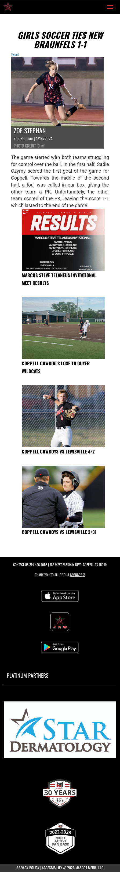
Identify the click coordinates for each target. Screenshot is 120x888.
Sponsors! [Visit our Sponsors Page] (77, 574)
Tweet (15, 54)
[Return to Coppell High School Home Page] (8, 7)
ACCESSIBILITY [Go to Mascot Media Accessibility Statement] (52, 867)
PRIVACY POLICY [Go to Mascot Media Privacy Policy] (28, 867)
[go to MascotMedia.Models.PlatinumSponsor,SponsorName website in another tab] (60, 732)
